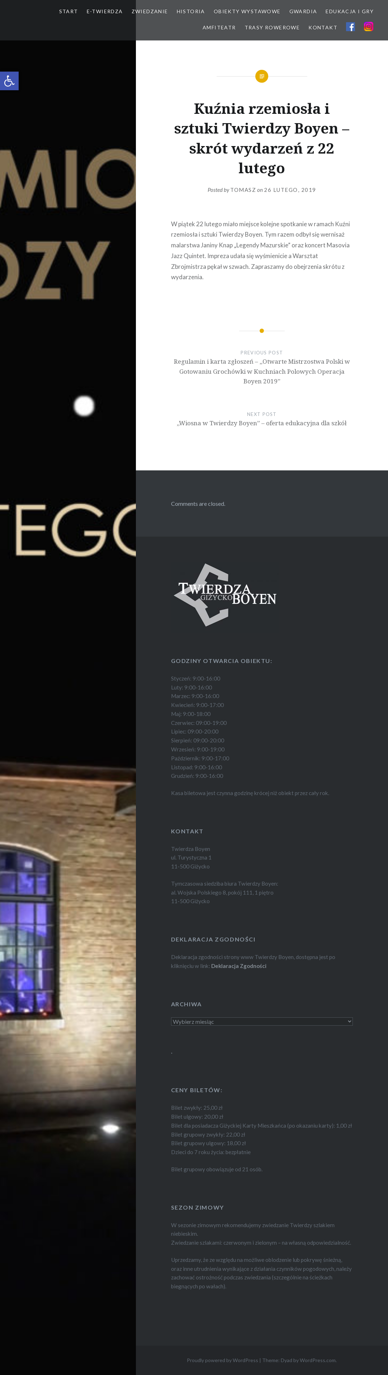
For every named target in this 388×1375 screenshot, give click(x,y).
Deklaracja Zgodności (238, 966)
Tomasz (243, 190)
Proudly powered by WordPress (222, 1360)
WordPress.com (318, 1360)
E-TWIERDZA (105, 11)
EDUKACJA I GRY (350, 11)
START (68, 11)
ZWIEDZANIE (150, 11)
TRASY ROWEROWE (272, 27)
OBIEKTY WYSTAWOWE (247, 11)
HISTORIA (191, 11)
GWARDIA (303, 11)
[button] (9, 81)
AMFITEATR (219, 27)
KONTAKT (322, 27)
